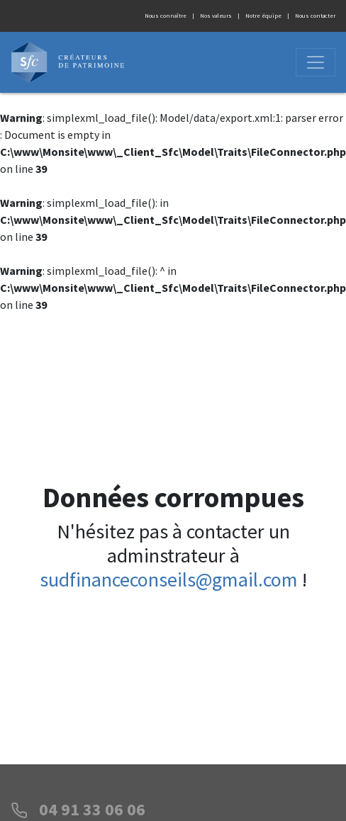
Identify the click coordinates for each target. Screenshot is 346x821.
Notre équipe (263, 15)
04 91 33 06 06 (92, 809)
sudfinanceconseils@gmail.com (169, 579)
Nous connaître (165, 15)
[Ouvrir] (315, 62)
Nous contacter (315, 15)
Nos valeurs (216, 15)
